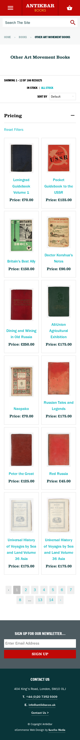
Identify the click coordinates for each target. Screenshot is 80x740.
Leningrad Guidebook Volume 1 (21, 186)
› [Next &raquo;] (60, 600)
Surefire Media (56, 730)
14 (51, 600)
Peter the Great (21, 474)
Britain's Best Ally (21, 261)
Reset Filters (13, 129)
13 (40, 600)
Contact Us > (40, 713)
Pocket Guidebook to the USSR (58, 186)
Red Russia (58, 474)
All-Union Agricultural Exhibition (58, 330)
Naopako (21, 409)
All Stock (47, 87)
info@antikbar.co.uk (42, 705)
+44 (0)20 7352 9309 (41, 697)
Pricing (40, 115)
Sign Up (40, 654)
